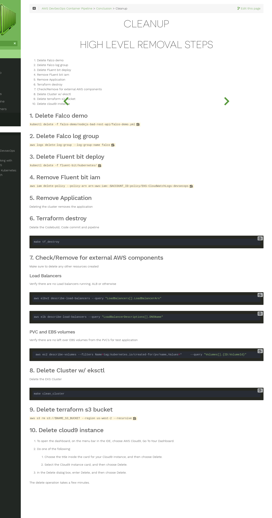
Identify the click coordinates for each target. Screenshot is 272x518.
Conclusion (11, 117)
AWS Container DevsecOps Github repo (27, 154)
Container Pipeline (17, 102)
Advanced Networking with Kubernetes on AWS (21, 163)
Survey (11, 124)
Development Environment (24, 87)
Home (9, 60)
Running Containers (18, 109)
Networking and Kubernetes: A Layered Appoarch (25, 173)
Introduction (12, 72)
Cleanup (12, 130)
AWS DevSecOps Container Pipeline (112, 13)
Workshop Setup (16, 79)
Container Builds (16, 94)
